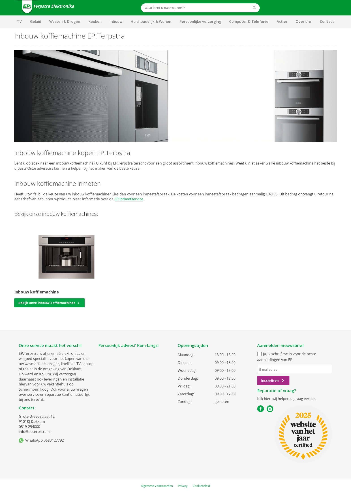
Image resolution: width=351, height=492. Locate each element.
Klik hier (264, 398)
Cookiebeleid (201, 486)
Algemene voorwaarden (157, 486)
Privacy (183, 486)
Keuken (95, 21)
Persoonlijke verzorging (200, 21)
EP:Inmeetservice (128, 199)
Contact (327, 21)
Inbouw (116, 21)
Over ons (304, 21)
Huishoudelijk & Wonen (151, 21)
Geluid (35, 21)
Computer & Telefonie (248, 21)
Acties (282, 21)
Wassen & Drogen (64, 21)
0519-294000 (29, 426)
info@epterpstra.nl (35, 431)
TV (19, 21)
